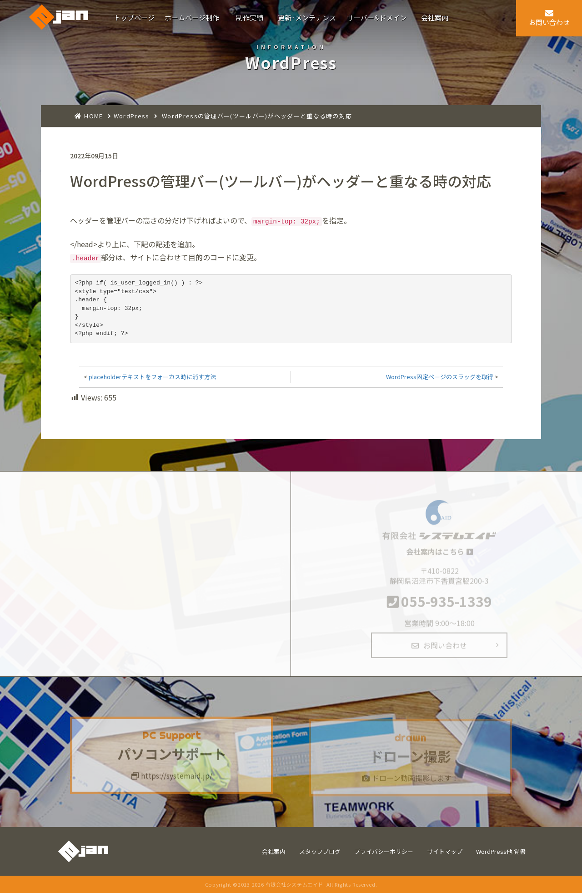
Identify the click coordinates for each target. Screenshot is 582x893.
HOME (93, 116)
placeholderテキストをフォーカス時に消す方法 (152, 376)
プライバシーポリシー (383, 851)
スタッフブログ (320, 851)
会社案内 (274, 851)
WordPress (132, 116)
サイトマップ (444, 851)
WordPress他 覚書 (501, 851)
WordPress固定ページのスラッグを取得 (439, 376)
